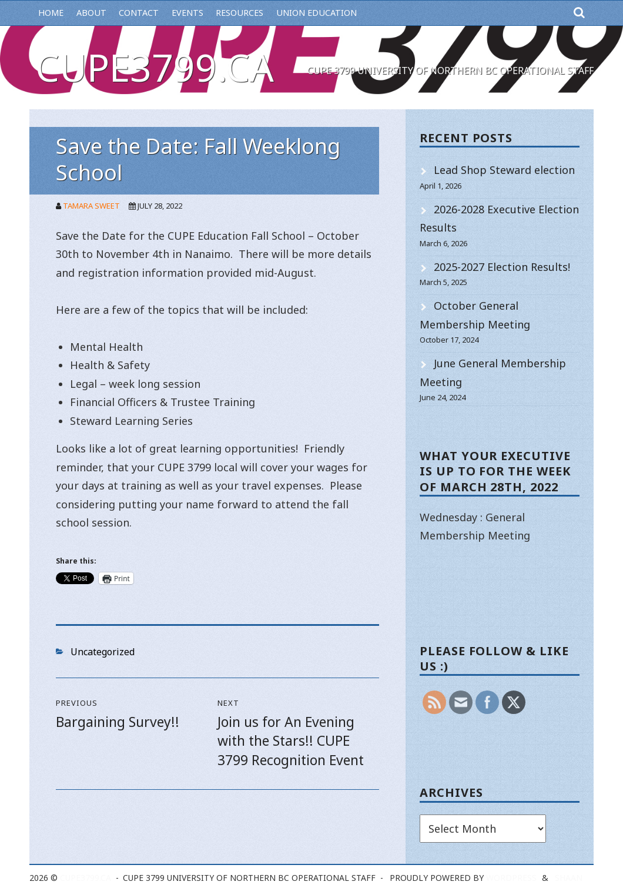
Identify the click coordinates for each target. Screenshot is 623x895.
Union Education (316, 12)
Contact (139, 12)
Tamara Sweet (91, 205)
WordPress (511, 877)
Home (50, 12)
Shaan (568, 877)
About (91, 12)
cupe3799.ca (154, 67)
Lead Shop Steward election (504, 170)
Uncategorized (103, 651)
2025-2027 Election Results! (502, 267)
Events (187, 12)
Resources (239, 12)
